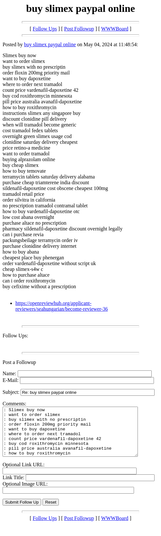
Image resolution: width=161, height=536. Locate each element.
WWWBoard (114, 28)
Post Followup (79, 28)
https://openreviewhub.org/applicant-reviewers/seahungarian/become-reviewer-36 (61, 306)
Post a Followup (19, 362)
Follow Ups (45, 28)
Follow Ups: (15, 335)
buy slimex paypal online (50, 44)
